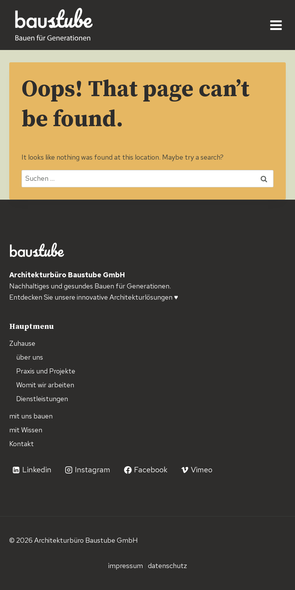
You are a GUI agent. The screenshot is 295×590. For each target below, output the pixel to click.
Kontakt (21, 443)
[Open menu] (276, 25)
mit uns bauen (31, 416)
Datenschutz (167, 565)
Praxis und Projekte (45, 371)
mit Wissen (25, 429)
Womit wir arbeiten (45, 384)
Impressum (126, 565)
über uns (29, 357)
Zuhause (22, 343)
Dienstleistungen (42, 398)
